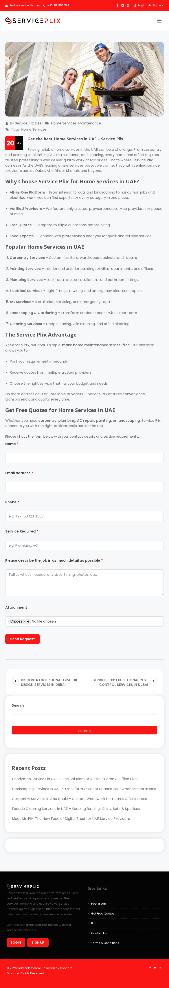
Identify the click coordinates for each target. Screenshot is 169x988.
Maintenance (90, 123)
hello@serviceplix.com (22, 5)
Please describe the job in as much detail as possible (54, 560)
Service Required (22, 531)
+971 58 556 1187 (56, 5)
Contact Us (99, 933)
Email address (19, 473)
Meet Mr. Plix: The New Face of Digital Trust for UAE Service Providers (71, 818)
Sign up (157, 5)
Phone (12, 502)
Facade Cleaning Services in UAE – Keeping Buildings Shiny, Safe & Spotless (76, 808)
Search (18, 705)
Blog (94, 923)
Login (141, 5)
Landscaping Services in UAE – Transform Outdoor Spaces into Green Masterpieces (84, 788)
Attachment (16, 607)
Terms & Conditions (105, 943)
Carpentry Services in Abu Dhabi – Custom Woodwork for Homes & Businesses (79, 798)
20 (10, 143)
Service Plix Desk (29, 123)
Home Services (64, 123)
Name (12, 443)
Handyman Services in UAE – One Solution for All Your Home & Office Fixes (75, 778)
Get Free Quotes (102, 913)
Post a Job (98, 903)
